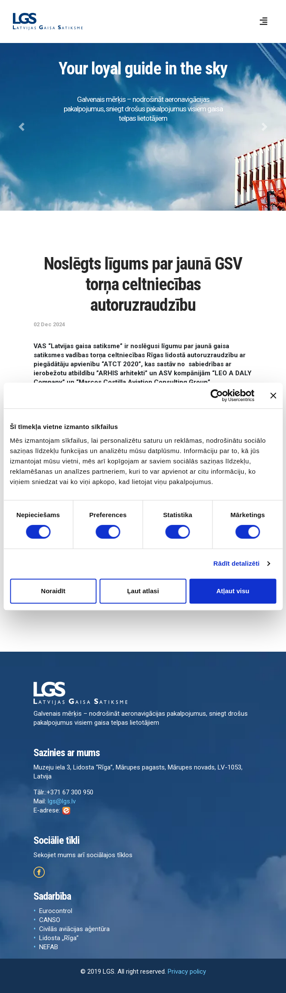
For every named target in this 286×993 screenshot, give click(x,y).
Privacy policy (187, 971)
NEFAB (48, 947)
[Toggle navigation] (263, 21)
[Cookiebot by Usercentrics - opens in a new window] (216, 395)
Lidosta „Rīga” (59, 938)
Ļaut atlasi (143, 591)
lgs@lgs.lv (62, 801)
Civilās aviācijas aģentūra (74, 929)
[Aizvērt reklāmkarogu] (273, 395)
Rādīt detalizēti (236, 563)
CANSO (49, 920)
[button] (21, 127)
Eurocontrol (55, 911)
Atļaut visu (232, 591)
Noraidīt (53, 591)
